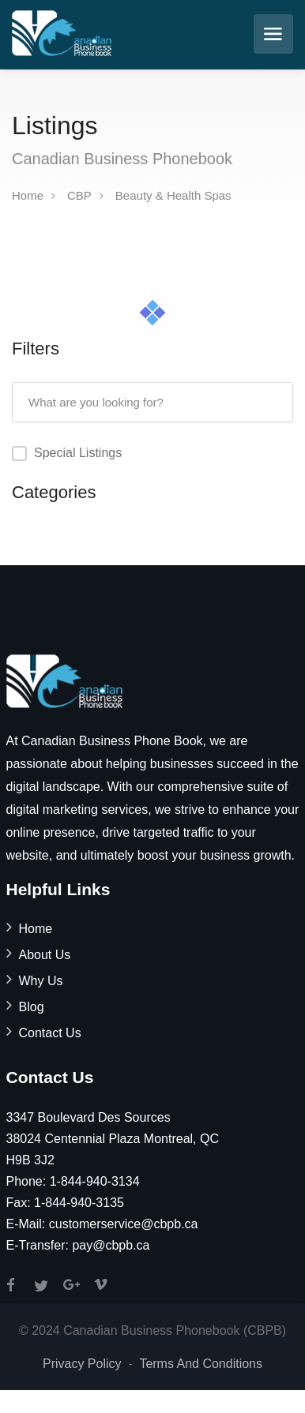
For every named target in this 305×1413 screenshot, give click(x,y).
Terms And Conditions (200, 1363)
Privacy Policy (82, 1363)
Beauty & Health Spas (173, 195)
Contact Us (50, 1033)
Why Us (41, 981)
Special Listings (78, 452)
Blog (31, 1007)
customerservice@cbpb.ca (123, 1224)
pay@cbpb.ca (110, 1245)
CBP (79, 195)
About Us (45, 954)
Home (27, 195)
